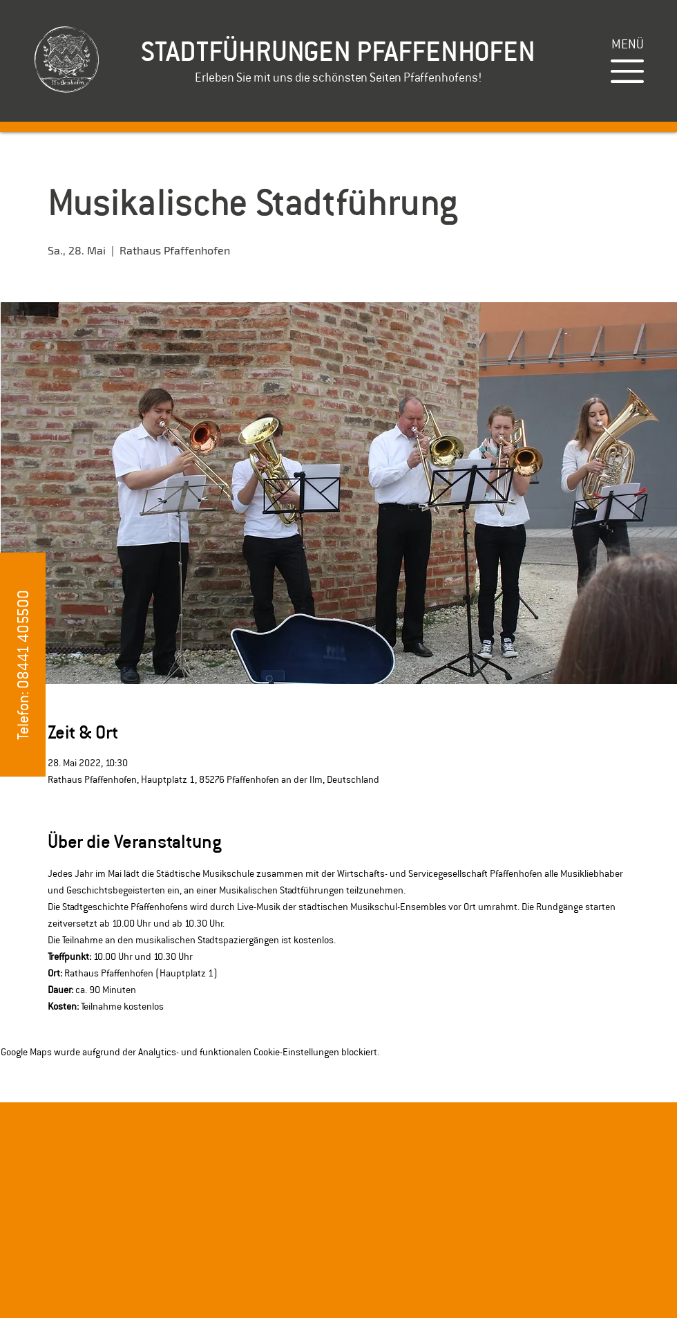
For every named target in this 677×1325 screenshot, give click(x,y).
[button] (627, 44)
